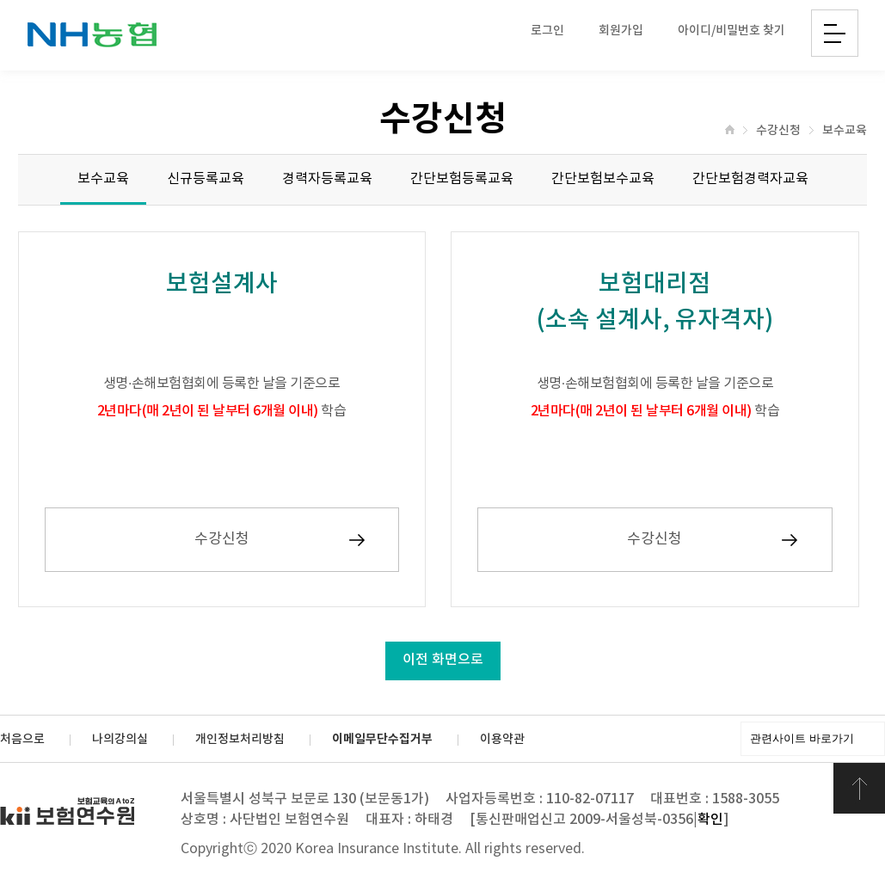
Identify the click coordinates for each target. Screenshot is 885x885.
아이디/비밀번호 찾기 (731, 31)
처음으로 (22, 740)
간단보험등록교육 (461, 179)
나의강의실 (120, 740)
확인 (710, 819)
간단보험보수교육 (603, 179)
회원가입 (621, 31)
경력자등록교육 (327, 179)
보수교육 (844, 131)
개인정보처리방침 (240, 740)
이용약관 (502, 740)
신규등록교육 (205, 179)
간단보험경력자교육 (750, 179)
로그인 (547, 31)
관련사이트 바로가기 (802, 738)
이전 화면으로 (443, 659)
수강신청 (778, 131)
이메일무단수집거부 (382, 740)
